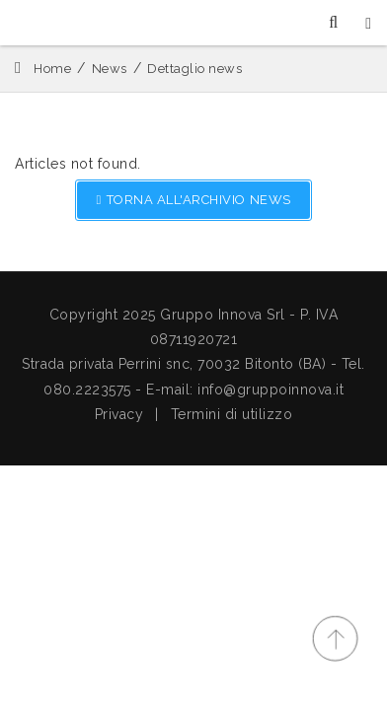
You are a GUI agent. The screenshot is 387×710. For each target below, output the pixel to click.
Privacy (119, 414)
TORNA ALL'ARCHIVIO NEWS (193, 199)
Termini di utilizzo (232, 414)
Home (52, 68)
